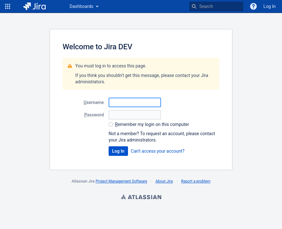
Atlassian (141, 197)
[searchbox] (216, 6)
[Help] (253, 6)
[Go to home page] (39, 6)
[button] (7, 6)
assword (94, 114)
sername (94, 102)
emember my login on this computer (152, 124)
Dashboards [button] (81, 6)
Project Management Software (121, 181)
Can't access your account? (158, 151)
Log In (270, 6)
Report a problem (195, 181)
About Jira (164, 181)
